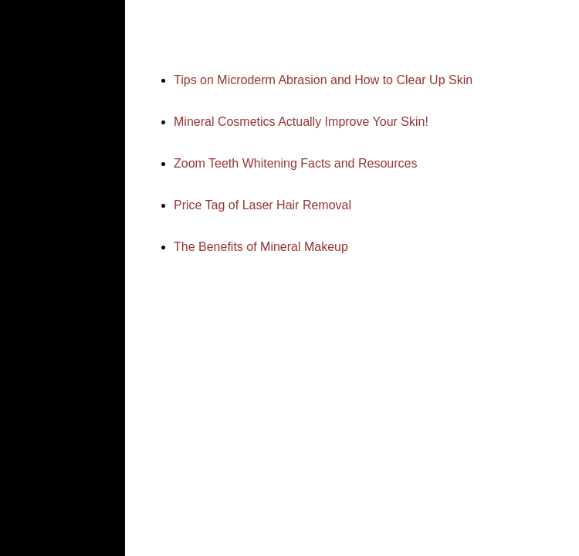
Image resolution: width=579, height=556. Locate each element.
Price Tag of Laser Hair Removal (262, 205)
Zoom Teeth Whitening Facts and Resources (295, 163)
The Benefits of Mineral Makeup (261, 246)
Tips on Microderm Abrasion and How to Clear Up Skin (323, 79)
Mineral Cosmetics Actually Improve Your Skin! (301, 121)
